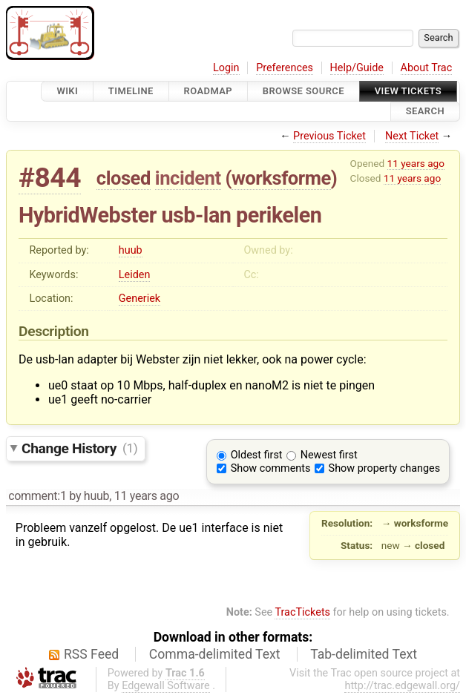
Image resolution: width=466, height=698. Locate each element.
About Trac (427, 68)
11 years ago (415, 163)
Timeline (131, 90)
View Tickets (408, 90)
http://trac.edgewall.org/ (402, 685)
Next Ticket (412, 136)
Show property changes (384, 468)
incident (188, 178)
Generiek (139, 298)
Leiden (135, 275)
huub (130, 250)
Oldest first (257, 455)
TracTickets (302, 612)
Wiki (67, 90)
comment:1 (37, 496)
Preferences (284, 68)
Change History (79, 447)
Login (226, 68)
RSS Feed (91, 654)
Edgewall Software (166, 685)
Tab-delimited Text (363, 654)
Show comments (271, 468)
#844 (50, 178)
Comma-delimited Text (214, 654)
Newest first (329, 455)
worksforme (281, 178)
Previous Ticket (329, 136)
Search (425, 111)
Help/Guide (357, 68)
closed (123, 178)
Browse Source (303, 90)
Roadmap (208, 90)
